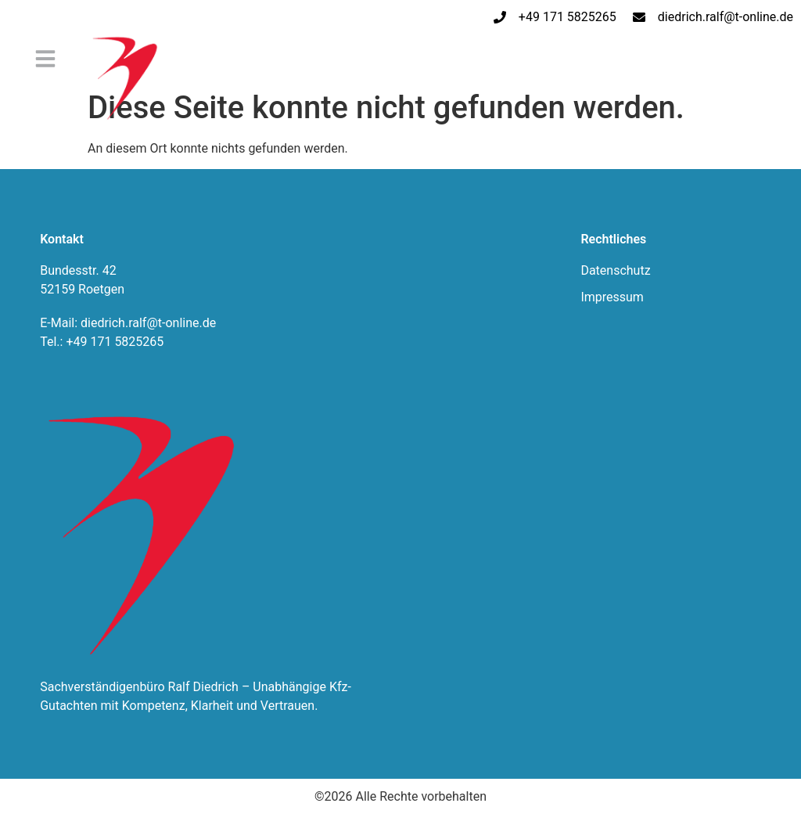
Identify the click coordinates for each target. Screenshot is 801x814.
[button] (45, 58)
